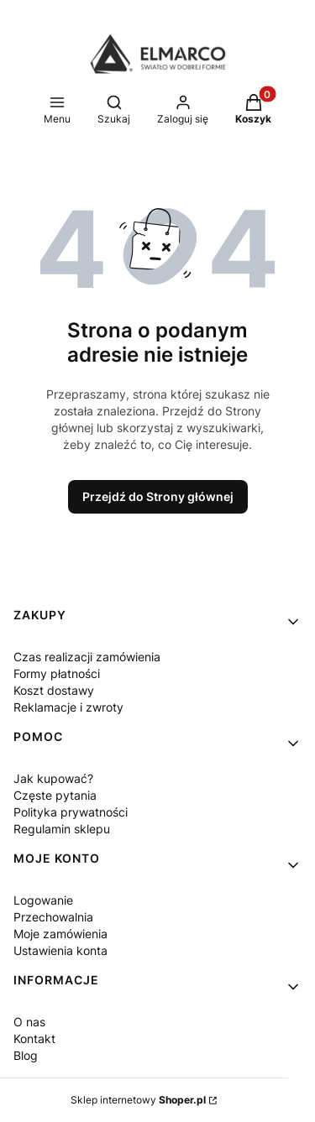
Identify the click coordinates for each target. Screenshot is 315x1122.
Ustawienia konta (60, 950)
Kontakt (34, 1038)
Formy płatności (56, 673)
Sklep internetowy (138, 1099)
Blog (25, 1055)
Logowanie (43, 900)
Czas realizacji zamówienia (86, 657)
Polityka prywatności (70, 812)
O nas (29, 1022)
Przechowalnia (53, 917)
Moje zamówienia (60, 933)
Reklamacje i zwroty (68, 707)
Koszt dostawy (53, 690)
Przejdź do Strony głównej (158, 496)
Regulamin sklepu (61, 829)
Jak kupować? (53, 778)
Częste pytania (55, 795)
